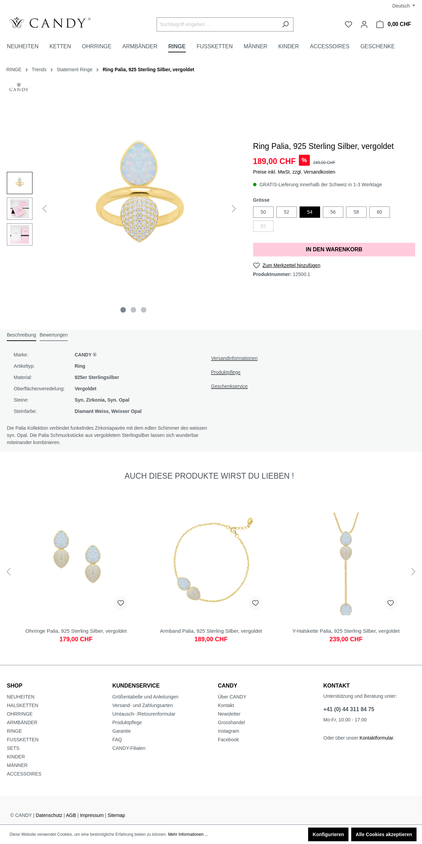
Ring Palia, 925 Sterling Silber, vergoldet (148, 69)
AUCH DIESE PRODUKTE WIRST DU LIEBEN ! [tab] (209, 475)
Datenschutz (49, 815)
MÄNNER (17, 765)
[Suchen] (285, 24)
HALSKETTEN (22, 705)
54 (310, 212)
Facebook (228, 739)
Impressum (92, 815)
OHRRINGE (19, 714)
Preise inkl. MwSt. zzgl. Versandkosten (294, 172)
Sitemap (116, 815)
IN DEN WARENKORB (334, 249)
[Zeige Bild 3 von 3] (143, 310)
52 (286, 212)
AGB (71, 815)
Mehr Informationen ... (188, 834)
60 (379, 212)
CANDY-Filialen (129, 748)
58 (356, 212)
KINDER (16, 756)
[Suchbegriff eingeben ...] (217, 24)
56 (333, 212)
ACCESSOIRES (24, 774)
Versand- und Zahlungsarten (143, 705)
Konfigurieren (328, 834)
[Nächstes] (234, 209)
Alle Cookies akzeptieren (384, 834)
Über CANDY (232, 697)
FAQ (117, 739)
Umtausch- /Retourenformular (144, 714)
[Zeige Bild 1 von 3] (123, 310)
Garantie (122, 731)
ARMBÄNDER (22, 722)
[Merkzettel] (348, 24)
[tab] (21, 335)
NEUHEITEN (21, 697)
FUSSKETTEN (23, 739)
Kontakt (226, 705)
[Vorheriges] (44, 209)
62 (263, 226)
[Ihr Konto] (364, 24)
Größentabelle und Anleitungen (146, 697)
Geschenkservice (229, 386)
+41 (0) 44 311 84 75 (349, 709)
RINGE (14, 731)
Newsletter (229, 714)
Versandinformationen (234, 358)
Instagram (228, 731)
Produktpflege (225, 372)
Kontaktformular (376, 738)
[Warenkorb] (393, 24)
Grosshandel (231, 722)
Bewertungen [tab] (54, 335)
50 (263, 212)
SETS (13, 748)
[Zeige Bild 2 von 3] (133, 310)
